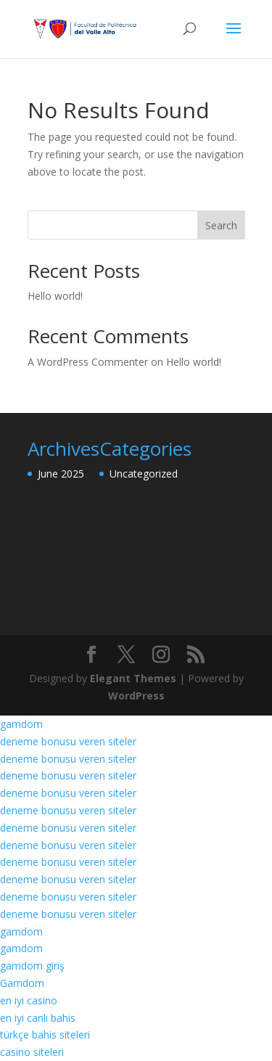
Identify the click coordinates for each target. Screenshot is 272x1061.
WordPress (136, 695)
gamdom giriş (32, 965)
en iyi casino (28, 1000)
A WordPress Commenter (88, 362)
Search (221, 225)
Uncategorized (144, 473)
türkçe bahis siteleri (45, 1034)
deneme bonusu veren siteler (68, 741)
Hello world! (55, 296)
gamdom (21, 724)
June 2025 (61, 473)
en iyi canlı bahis (37, 1018)
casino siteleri (32, 1052)
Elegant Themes (133, 678)
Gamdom (22, 983)
